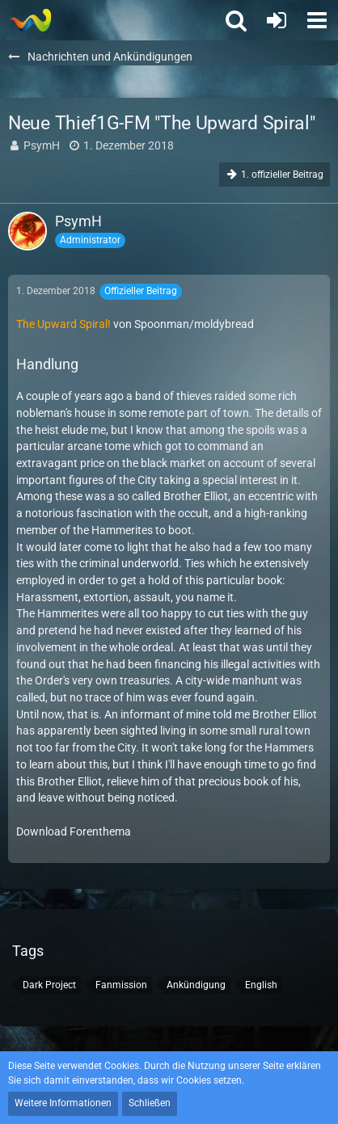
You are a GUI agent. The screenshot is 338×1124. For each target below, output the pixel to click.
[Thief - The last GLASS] (30, 20)
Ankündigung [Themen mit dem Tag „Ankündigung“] (196, 985)
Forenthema (100, 831)
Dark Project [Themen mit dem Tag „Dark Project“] (49, 985)
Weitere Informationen (63, 1103)
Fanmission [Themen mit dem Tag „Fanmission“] (121, 985)
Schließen (150, 1103)
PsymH (41, 145)
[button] (317, 20)
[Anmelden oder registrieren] (276, 20)
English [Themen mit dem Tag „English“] (261, 985)
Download (41, 831)
